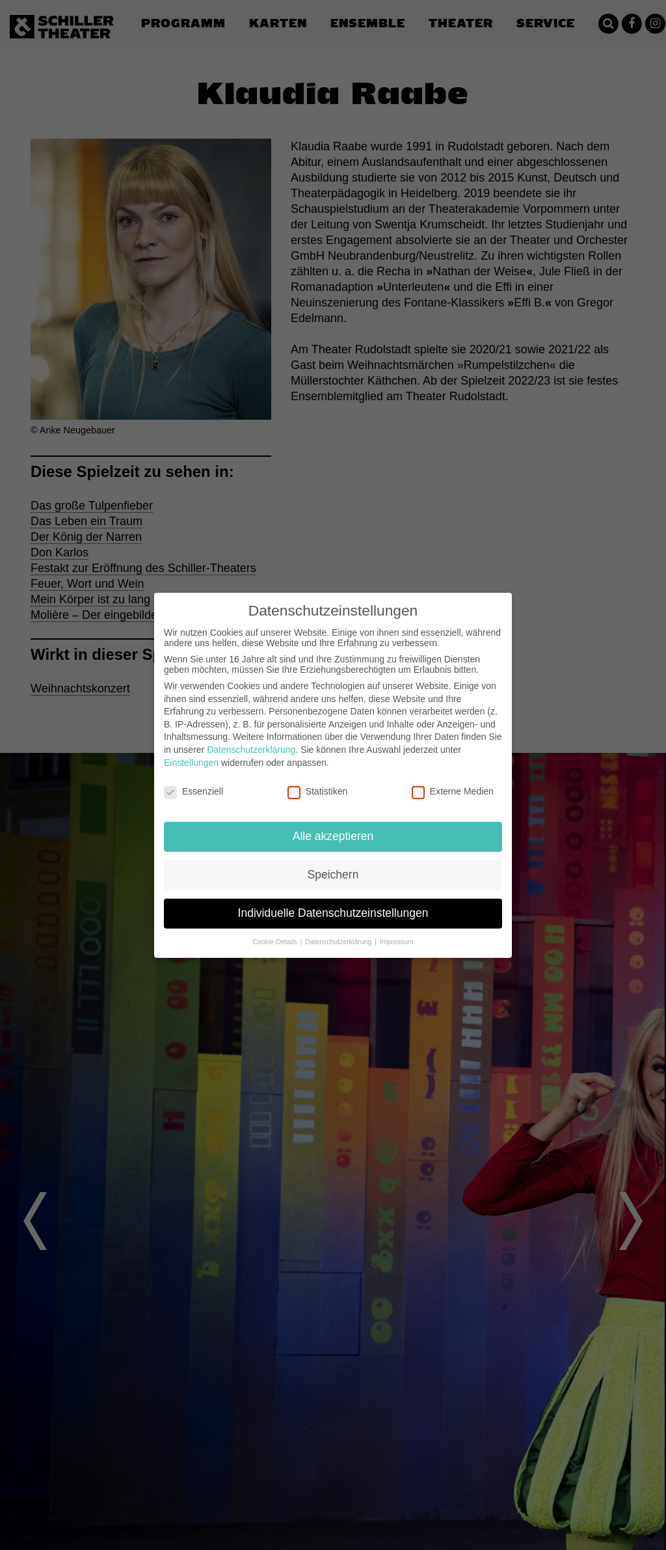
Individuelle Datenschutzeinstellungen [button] (333, 912)
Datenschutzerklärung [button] (339, 941)
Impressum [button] (397, 941)
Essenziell (193, 791)
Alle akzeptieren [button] (333, 836)
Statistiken (317, 791)
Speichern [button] (333, 874)
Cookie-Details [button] (275, 941)
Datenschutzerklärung (251, 749)
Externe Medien (453, 791)
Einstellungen (191, 762)
